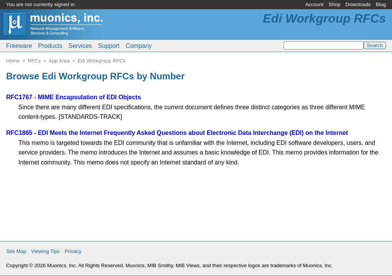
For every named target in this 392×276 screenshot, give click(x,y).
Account (314, 4)
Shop (334, 4)
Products (50, 46)
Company (139, 46)
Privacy (73, 251)
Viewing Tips (45, 251)
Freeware (19, 46)
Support (108, 46)
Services (80, 46)
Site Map (16, 251)
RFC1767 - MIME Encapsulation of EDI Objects (73, 97)
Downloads (358, 4)
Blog (381, 4)
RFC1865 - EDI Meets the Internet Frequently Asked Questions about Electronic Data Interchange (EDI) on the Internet (177, 133)
